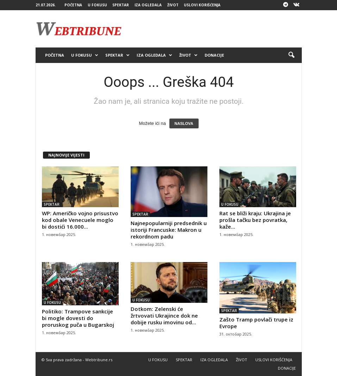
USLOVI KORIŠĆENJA (202, 4)
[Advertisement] (212, 28)
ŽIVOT (173, 4)
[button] (291, 55)
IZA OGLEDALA (148, 4)
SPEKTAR (120, 4)
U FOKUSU (97, 4)
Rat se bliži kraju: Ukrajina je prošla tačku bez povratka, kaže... (255, 220)
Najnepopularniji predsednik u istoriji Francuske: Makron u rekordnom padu (169, 229)
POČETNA (73, 4)
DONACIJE (214, 55)
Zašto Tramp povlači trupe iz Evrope (256, 323)
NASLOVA (184, 123)
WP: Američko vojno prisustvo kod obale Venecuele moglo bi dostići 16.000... (80, 220)
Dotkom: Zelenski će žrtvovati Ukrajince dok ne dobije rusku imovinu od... (164, 315)
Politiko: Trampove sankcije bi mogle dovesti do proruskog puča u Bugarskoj (78, 318)
